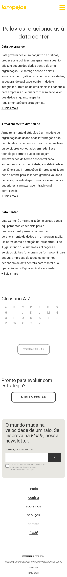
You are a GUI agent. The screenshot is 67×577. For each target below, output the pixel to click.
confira (33, 498)
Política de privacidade (37, 562)
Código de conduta (15, 562)
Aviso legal (56, 562)
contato (33, 524)
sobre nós (33, 506)
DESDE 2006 (33, 556)
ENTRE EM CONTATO (33, 397)
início (33, 489)
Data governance (13, 46)
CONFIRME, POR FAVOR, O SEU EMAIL (20, 450)
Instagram (33, 573)
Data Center (9, 212)
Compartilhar (33, 349)
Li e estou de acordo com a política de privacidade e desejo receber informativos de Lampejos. (25, 467)
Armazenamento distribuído (20, 124)
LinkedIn (33, 567)
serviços (33, 515)
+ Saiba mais (9, 108)
